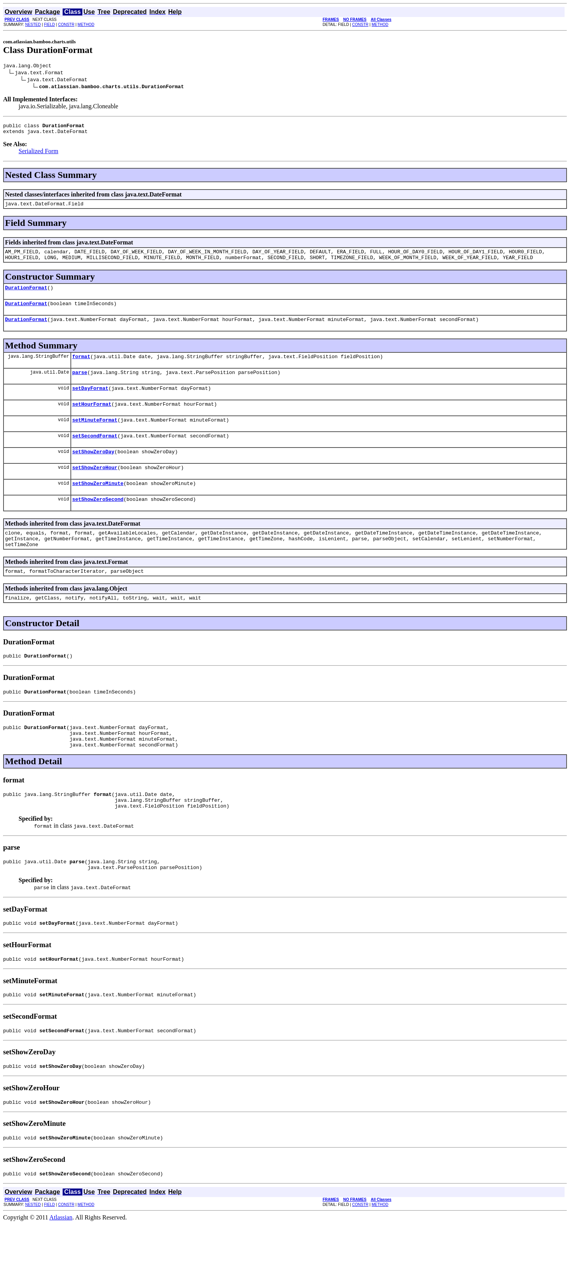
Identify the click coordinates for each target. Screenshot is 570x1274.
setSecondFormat (95, 452)
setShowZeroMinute (98, 503)
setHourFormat (91, 418)
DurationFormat (26, 295)
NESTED (33, 24)
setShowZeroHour (95, 486)
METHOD (86, 24)
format (81, 367)
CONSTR (66, 24)
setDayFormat (90, 401)
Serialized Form (38, 154)
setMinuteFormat (95, 435)
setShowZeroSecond (98, 520)
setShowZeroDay (93, 469)
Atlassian (61, 1267)
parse (79, 384)
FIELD (49, 24)
